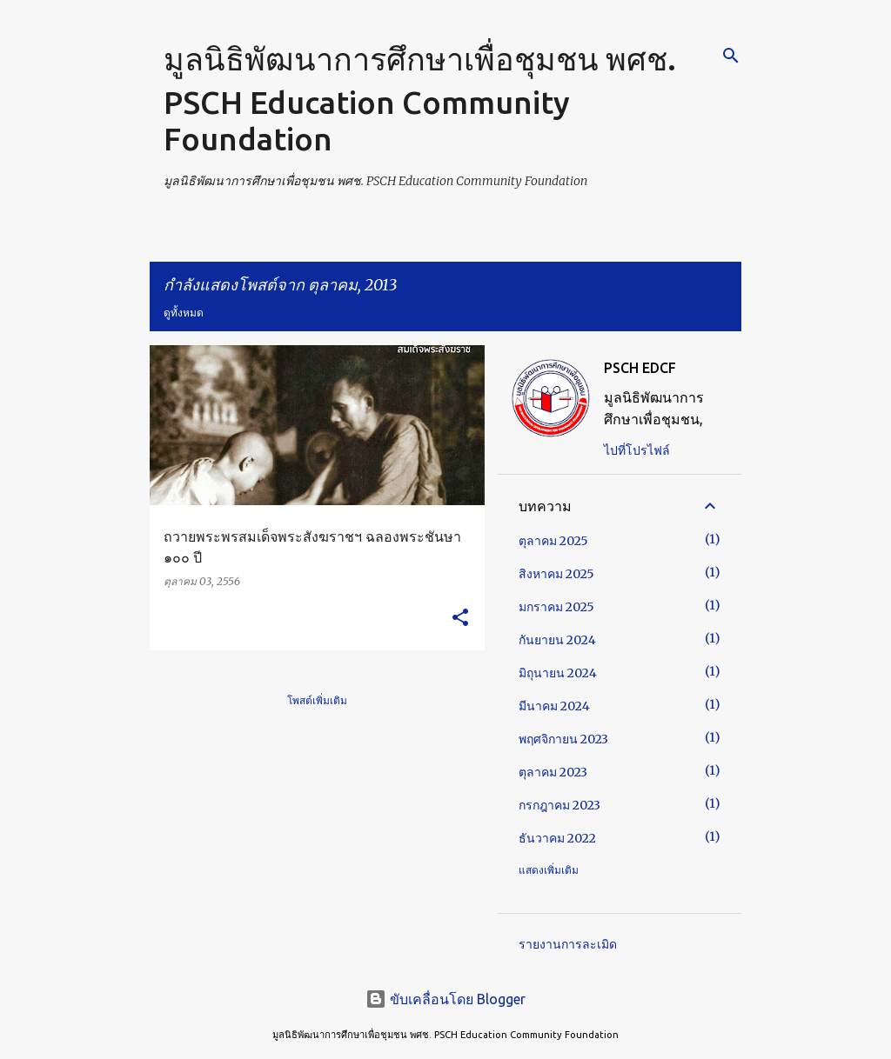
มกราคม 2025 (556, 607)
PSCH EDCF (640, 368)
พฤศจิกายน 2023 (563, 739)
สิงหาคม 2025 (556, 574)
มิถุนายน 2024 (558, 673)
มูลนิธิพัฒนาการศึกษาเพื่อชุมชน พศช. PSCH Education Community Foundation (420, 99)
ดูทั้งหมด (184, 312)
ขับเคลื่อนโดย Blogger (445, 999)
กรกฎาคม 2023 (559, 805)
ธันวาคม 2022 (557, 838)
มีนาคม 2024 (554, 706)
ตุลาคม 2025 (553, 541)
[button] (460, 618)
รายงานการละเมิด (568, 944)
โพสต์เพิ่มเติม (317, 700)
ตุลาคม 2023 (553, 772)
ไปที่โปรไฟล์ (637, 450)
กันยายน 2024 (557, 640)
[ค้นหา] (730, 56)
